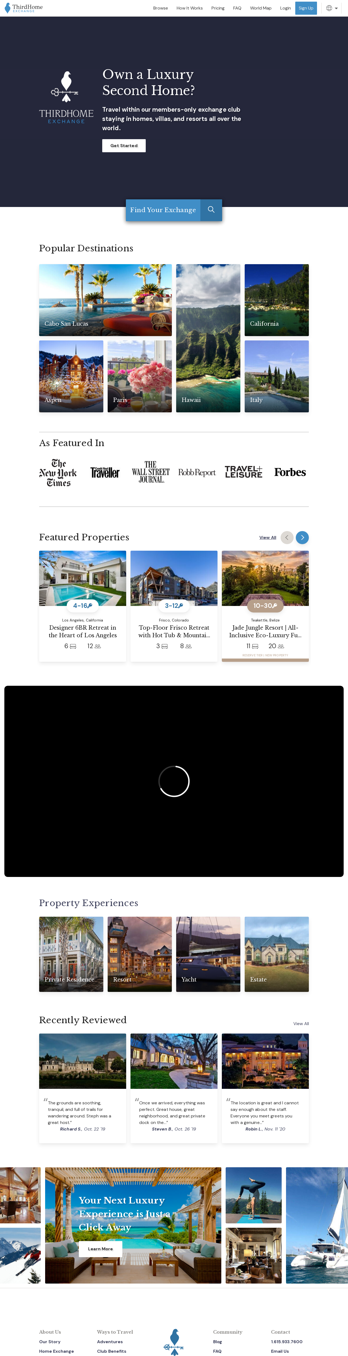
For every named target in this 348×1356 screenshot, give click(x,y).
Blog (217, 1342)
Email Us (280, 1351)
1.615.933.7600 (287, 1342)
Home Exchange (56, 1351)
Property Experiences (89, 903)
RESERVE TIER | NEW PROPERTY (265, 655)
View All (267, 537)
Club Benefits (111, 1351)
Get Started (124, 145)
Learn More (100, 1249)
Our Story (50, 1342)
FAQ (217, 1351)
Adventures (110, 1342)
